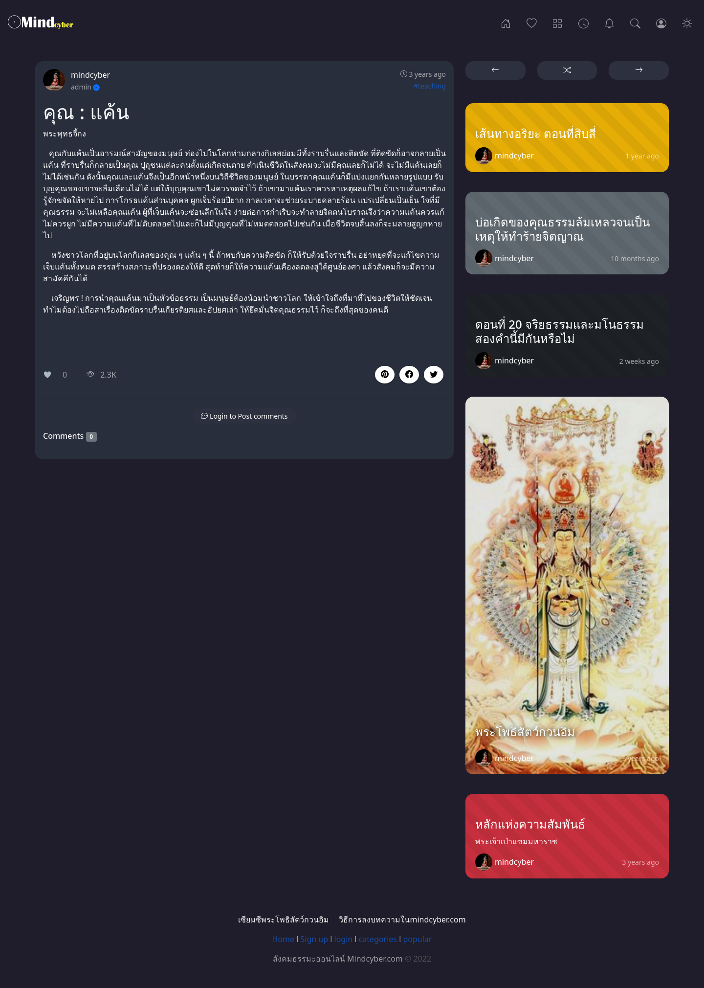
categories (378, 939)
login (343, 939)
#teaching (430, 85)
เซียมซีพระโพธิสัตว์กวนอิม (283, 919)
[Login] (661, 22)
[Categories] (558, 22)
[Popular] (532, 22)
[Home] (506, 22)
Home (283, 939)
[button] (409, 374)
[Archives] (583, 22)
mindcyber (90, 74)
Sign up (315, 939)
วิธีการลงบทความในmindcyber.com (402, 919)
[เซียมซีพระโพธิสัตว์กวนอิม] (609, 22)
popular (417, 939)
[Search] (635, 22)
